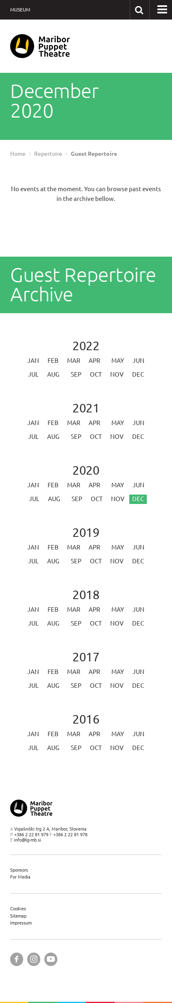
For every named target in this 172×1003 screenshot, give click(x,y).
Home (18, 153)
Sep (76, 374)
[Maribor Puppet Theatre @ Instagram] (33, 959)
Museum (20, 10)
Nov (117, 374)
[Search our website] (139, 9)
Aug (53, 374)
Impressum (21, 922)
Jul (33, 374)
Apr (94, 360)
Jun (138, 360)
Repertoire (48, 153)
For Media (20, 876)
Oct (96, 374)
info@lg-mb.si (27, 839)
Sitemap (18, 915)
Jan (33, 360)
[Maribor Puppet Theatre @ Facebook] (16, 959)
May (117, 360)
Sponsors (19, 869)
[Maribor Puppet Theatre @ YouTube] (50, 959)
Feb (53, 360)
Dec (138, 374)
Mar (73, 360)
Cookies (18, 908)
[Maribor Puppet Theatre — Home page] (40, 46)
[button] (162, 10)
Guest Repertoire (94, 153)
